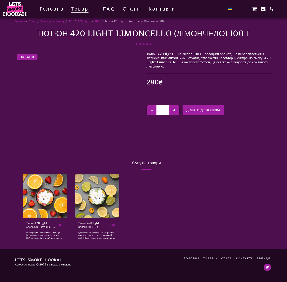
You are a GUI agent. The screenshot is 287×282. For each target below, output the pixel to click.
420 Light (84, 21)
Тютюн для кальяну (52, 21)
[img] (45, 196)
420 (71, 21)
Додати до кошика (203, 110)
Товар (32, 21)
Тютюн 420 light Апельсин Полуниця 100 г (41, 225)
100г (98, 21)
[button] (238, 8)
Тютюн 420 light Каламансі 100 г (88, 225)
